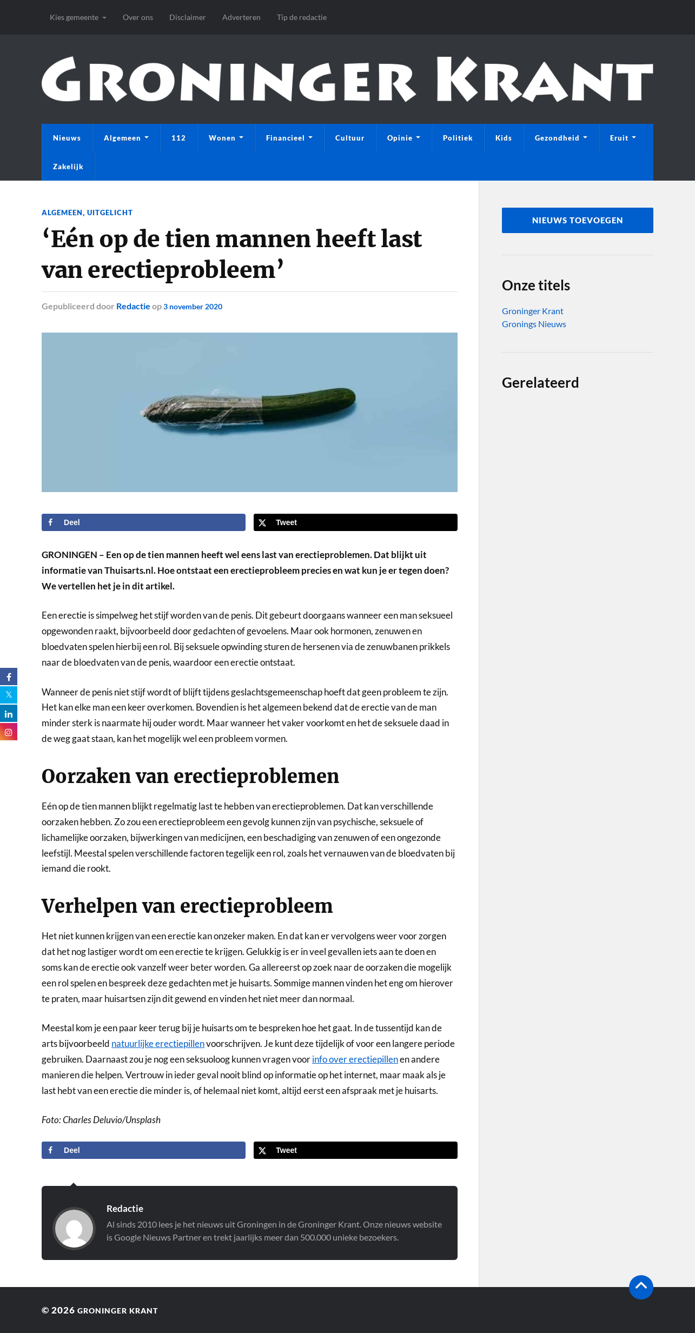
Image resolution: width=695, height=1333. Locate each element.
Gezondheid (557, 138)
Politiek (458, 138)
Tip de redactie (302, 17)
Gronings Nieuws (534, 324)
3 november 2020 (197, 305)
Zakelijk (68, 166)
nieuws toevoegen (577, 220)
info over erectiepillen (355, 1059)
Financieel (285, 138)
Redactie (133, 305)
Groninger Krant (533, 311)
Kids (503, 138)
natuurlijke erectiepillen (157, 1043)
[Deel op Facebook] (144, 522)
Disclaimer (187, 17)
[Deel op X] (356, 522)
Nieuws (67, 138)
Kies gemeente (74, 17)
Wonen (222, 138)
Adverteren (241, 17)
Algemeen (122, 138)
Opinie (400, 138)
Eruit (619, 138)
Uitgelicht (114, 212)
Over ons (138, 17)
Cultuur (350, 138)
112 (178, 138)
